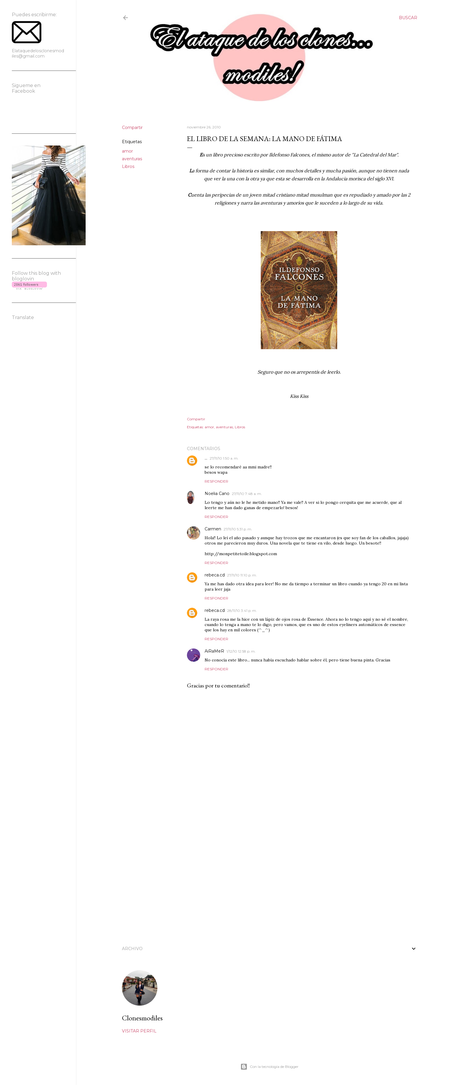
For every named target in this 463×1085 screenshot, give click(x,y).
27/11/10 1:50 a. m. (224, 458)
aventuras (132, 158)
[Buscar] (408, 18)
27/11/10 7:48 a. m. (247, 493)
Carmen (213, 529)
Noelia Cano (217, 493)
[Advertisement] (299, 885)
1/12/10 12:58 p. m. (241, 651)
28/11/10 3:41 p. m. (242, 610)
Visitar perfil (139, 1031)
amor (127, 151)
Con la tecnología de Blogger (269, 1066)
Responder (216, 481)
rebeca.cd (215, 575)
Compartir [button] (132, 127)
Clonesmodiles (142, 1017)
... (206, 458)
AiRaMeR (214, 651)
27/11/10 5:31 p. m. (238, 529)
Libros (128, 166)
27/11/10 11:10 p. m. (242, 575)
